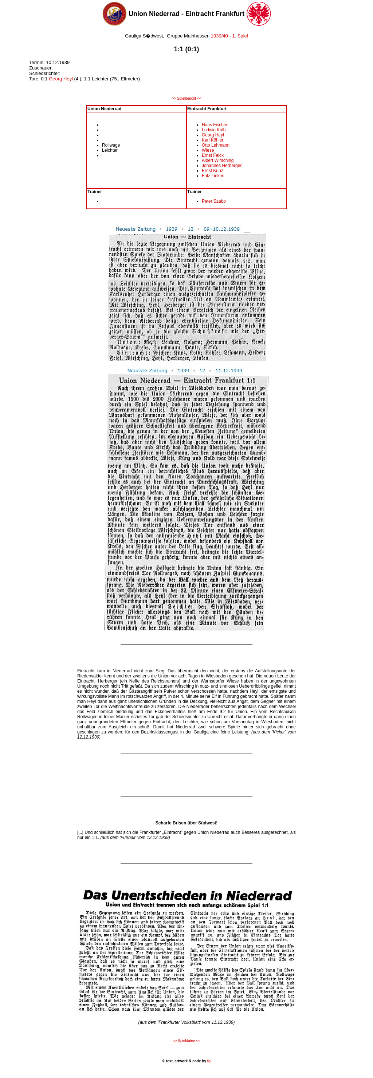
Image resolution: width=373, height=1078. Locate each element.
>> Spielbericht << (186, 98)
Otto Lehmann (215, 145)
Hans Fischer (215, 124)
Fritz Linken (213, 175)
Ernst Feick (213, 155)
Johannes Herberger (222, 165)
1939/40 (219, 36)
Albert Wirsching (217, 160)
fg (208, 1061)
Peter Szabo (214, 201)
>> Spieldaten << (186, 1041)
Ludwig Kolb (213, 129)
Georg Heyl (61, 78)
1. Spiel (240, 36)
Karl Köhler (212, 140)
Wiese (208, 150)
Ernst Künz (212, 170)
